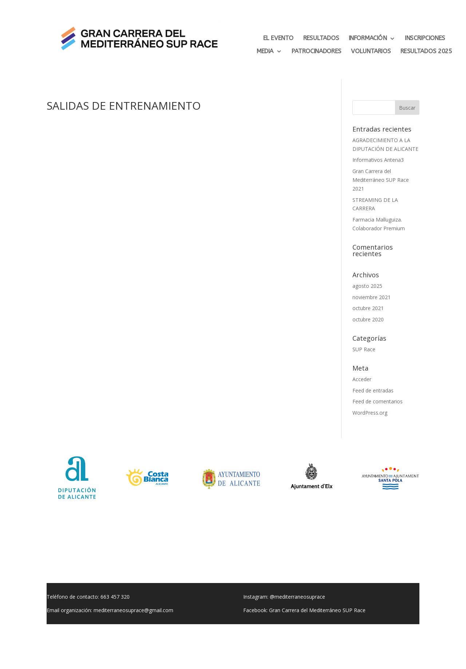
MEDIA (265, 51)
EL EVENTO (278, 38)
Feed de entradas (373, 390)
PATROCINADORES (316, 51)
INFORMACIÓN (368, 38)
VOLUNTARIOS (371, 51)
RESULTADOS (321, 38)
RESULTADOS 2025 (426, 51)
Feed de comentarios (377, 401)
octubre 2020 (368, 319)
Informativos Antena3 (378, 159)
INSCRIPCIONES (425, 38)
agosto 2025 (367, 285)
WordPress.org (369, 412)
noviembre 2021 (371, 297)
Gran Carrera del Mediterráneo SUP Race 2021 (380, 180)
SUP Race (363, 349)
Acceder (361, 379)
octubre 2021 (368, 308)
